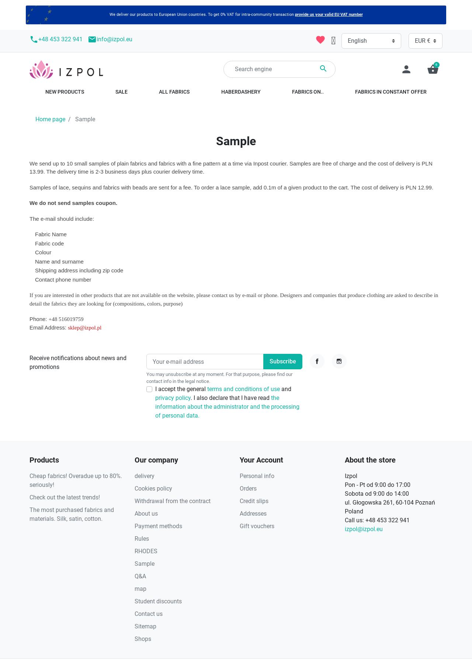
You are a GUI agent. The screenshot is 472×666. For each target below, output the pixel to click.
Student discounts (158, 601)
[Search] (279, 69)
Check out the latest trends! (65, 497)
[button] (432, 69)
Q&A (140, 576)
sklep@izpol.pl (84, 328)
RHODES (146, 551)
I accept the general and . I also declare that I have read (227, 402)
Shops (143, 638)
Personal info (257, 476)
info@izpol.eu (110, 39)
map (140, 588)
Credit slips (254, 501)
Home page (50, 119)
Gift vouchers (257, 526)
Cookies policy (153, 488)
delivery (145, 476)
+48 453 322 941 (56, 39)
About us (146, 513)
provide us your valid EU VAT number (329, 14)
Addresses (253, 513)
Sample (145, 563)
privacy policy (173, 397)
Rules (142, 538)
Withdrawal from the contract (173, 501)
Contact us (149, 613)
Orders (248, 488)
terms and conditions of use (244, 389)
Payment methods (158, 526)
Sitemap (145, 626)
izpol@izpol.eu (364, 529)
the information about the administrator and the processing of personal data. (227, 406)
